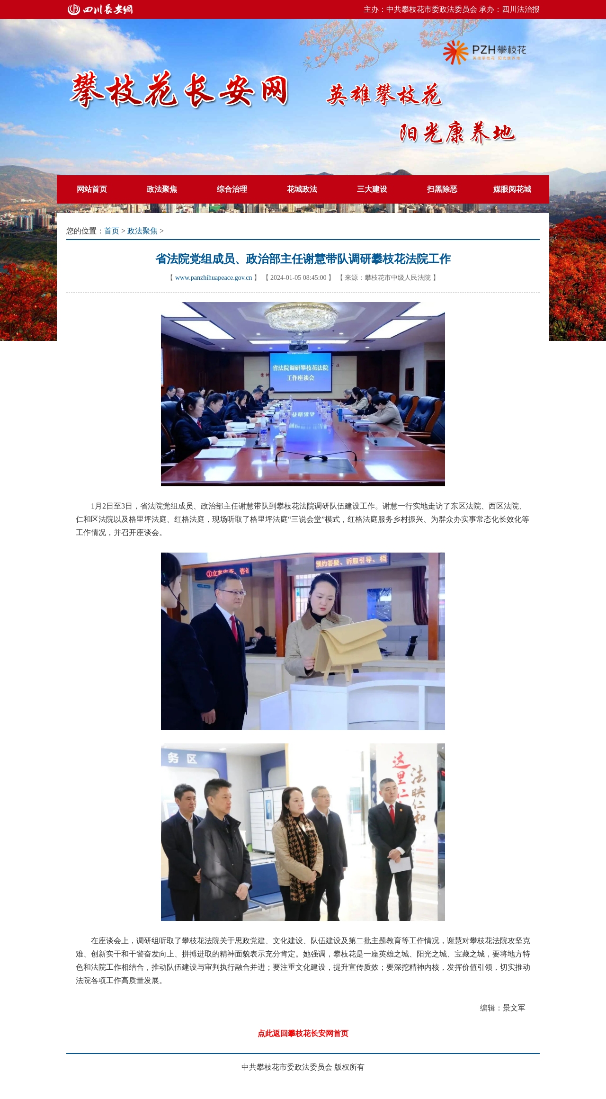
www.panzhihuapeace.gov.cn (213, 277)
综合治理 (232, 189)
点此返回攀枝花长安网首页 (303, 1033)
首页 (111, 231)
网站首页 (92, 189)
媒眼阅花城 (512, 189)
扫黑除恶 (442, 189)
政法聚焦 (162, 189)
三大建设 (372, 189)
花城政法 (302, 189)
